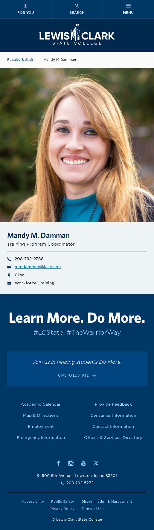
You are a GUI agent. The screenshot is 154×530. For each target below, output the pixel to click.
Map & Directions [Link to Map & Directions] (40, 415)
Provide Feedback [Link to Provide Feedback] (113, 404)
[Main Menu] (128, 9)
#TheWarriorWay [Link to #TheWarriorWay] (94, 332)
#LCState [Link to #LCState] (48, 332)
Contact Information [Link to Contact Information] (113, 426)
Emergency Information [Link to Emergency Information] (41, 437)
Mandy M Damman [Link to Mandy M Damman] (59, 60)
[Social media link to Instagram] (71, 463)
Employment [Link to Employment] (41, 426)
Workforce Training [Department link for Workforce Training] (30, 283)
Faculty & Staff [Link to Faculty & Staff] (20, 60)
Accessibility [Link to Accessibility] (33, 501)
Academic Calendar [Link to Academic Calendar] (41, 404)
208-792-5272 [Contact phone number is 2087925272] (80, 483)
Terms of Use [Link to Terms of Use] (93, 509)
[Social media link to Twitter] (96, 463)
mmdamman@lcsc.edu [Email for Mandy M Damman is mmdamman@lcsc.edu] (34, 267)
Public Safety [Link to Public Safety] (62, 501)
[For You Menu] (25, 9)
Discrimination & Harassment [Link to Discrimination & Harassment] (106, 501)
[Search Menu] (77, 9)
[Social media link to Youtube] (83, 463)
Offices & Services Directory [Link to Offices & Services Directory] (113, 437)
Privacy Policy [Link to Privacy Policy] (61, 509)
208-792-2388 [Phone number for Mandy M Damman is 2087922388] (25, 258)
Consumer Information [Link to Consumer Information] (113, 415)
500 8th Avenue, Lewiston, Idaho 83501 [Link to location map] (79, 475)
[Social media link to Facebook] (58, 463)
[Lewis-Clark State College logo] (77, 34)
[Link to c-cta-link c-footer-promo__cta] (77, 375)
